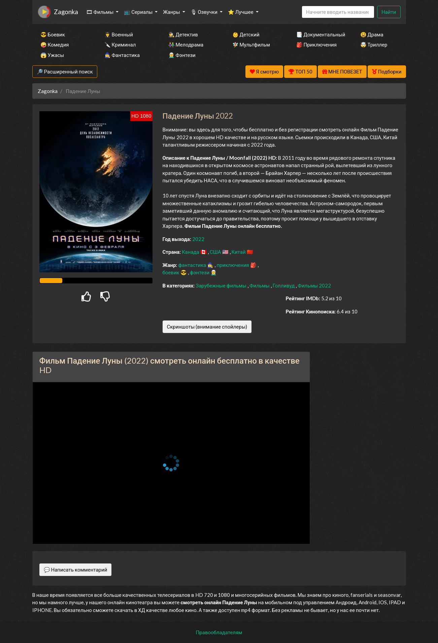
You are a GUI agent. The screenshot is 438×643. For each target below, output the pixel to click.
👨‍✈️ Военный (118, 34)
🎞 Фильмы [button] (100, 12)
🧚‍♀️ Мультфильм (251, 44)
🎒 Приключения (316, 44)
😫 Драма (371, 34)
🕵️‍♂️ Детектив (183, 34)
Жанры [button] (172, 12)
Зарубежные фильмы (221, 285)
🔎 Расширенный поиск (65, 71)
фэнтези (200, 272)
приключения (233, 265)
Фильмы (260, 285)
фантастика (192, 265)
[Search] (338, 12)
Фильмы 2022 (314, 285)
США (216, 252)
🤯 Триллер (374, 44)
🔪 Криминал (120, 44)
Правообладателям (219, 632)
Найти (388, 12)
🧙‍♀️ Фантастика (122, 55)
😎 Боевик (52, 34)
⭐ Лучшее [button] (241, 12)
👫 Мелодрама (186, 44)
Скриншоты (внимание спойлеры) (207, 327)
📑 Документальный (319, 34)
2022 (198, 239)
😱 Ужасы (52, 55)
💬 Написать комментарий (75, 570)
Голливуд (284, 285)
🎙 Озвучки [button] (204, 12)
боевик (171, 272)
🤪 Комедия (54, 44)
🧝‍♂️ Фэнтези (182, 55)
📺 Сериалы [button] (139, 12)
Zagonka (66, 12)
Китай (239, 252)
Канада (191, 252)
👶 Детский (246, 34)
